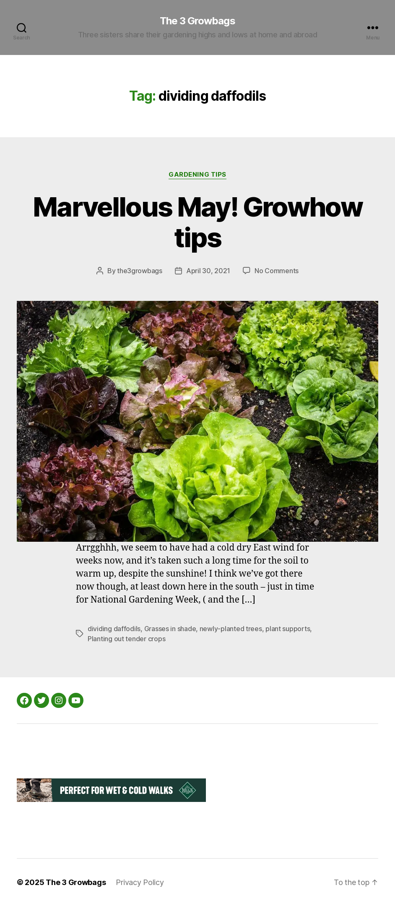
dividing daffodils (114, 628)
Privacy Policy (140, 882)
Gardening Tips (197, 174)
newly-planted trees (231, 628)
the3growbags (139, 270)
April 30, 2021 (208, 270)
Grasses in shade (170, 628)
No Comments (277, 270)
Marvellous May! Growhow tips (197, 222)
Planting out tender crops (126, 638)
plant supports (287, 628)
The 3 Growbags (197, 21)
